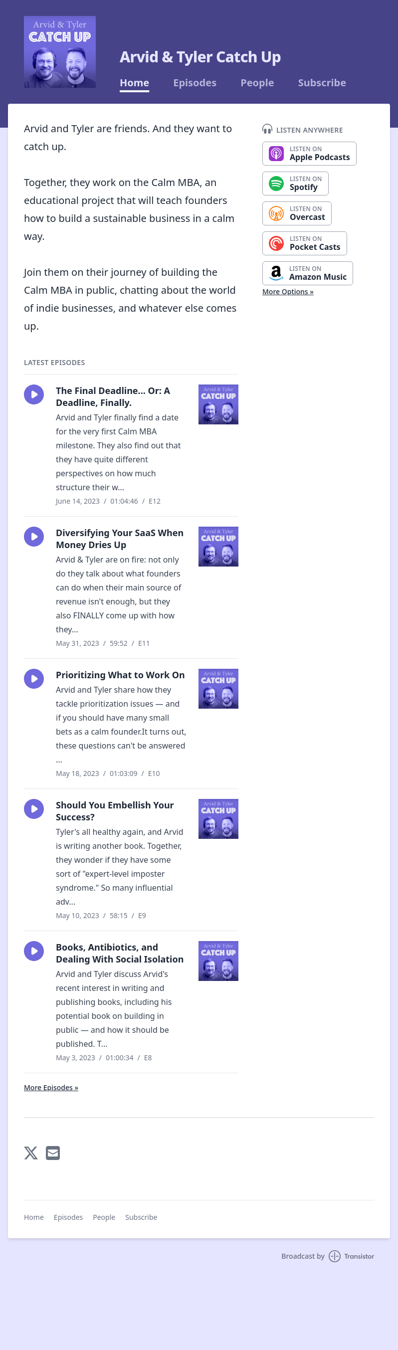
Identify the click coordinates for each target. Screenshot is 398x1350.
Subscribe (322, 83)
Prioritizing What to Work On (120, 675)
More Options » (288, 291)
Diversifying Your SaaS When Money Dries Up (120, 539)
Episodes (194, 83)
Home (134, 83)
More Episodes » (51, 1087)
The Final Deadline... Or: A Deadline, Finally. (113, 396)
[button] (34, 394)
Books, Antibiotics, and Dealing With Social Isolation (120, 953)
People (257, 83)
